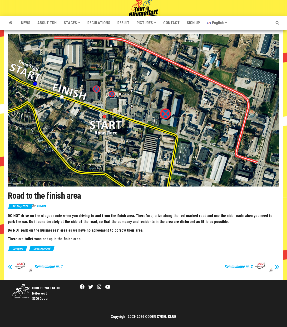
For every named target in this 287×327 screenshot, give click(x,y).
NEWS (25, 23)
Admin (41, 206)
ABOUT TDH (47, 23)
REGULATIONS (98, 23)
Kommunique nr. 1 (49, 266)
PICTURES (146, 23)
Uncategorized (41, 248)
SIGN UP (193, 23)
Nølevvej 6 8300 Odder (46, 293)
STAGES (72, 23)
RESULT (123, 23)
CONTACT (171, 23)
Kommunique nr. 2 (238, 266)
